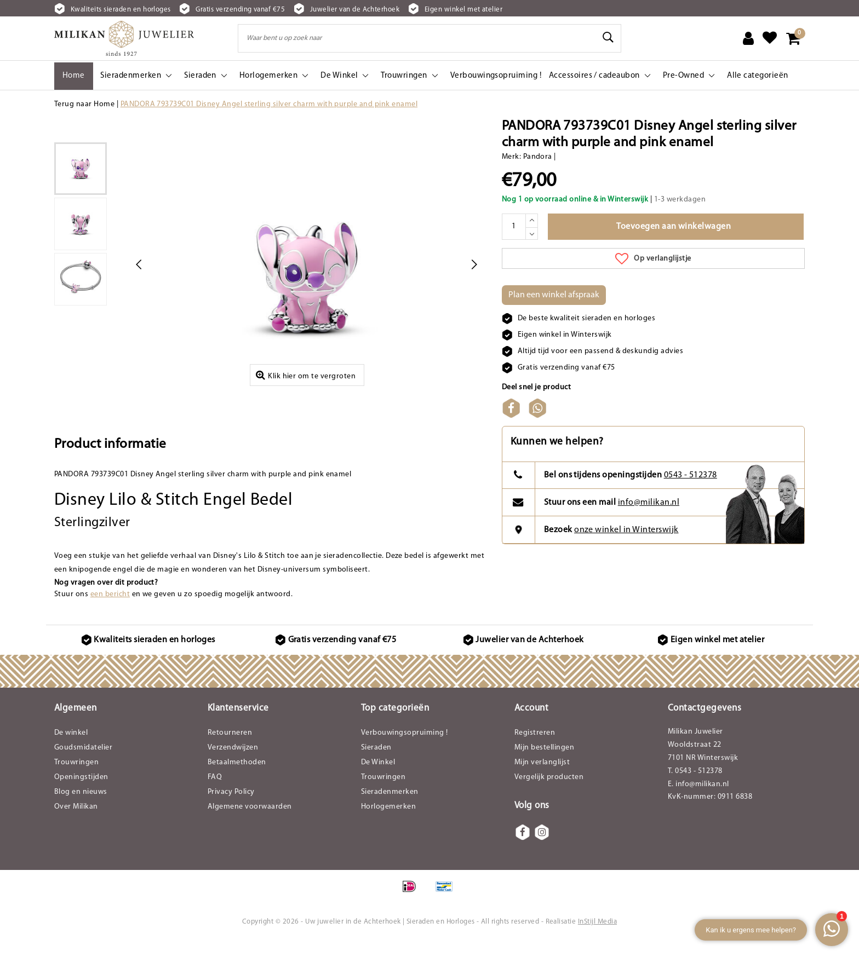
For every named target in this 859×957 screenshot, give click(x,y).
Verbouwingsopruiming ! (404, 750)
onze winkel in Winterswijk (626, 547)
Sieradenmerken (390, 809)
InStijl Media (597, 939)
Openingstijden (81, 794)
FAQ (215, 794)
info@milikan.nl (648, 519)
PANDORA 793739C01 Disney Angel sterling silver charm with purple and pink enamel (269, 104)
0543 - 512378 (690, 492)
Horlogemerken (388, 824)
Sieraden (376, 764)
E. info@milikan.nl (698, 801)
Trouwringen (76, 779)
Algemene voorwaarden (250, 824)
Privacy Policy (231, 809)
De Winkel (378, 779)
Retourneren (230, 750)
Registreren (534, 750)
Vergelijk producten (548, 794)
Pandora (537, 157)
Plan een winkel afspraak (553, 295)
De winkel (71, 750)
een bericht (110, 611)
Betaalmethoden (237, 779)
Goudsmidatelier (83, 764)
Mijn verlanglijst (542, 779)
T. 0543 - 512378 (695, 788)
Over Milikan (76, 824)
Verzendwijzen (233, 764)
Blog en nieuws (80, 809)
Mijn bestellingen (544, 764)
